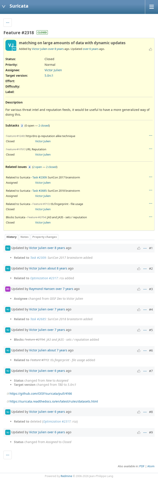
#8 (151, 412)
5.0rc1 (49, 75)
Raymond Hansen (42, 288)
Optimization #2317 (44, 278)
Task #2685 (39, 191)
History (12, 237)
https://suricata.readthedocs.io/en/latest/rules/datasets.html (54, 401)
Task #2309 (39, 177)
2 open (37, 167)
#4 (151, 309)
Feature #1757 (15, 149)
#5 (151, 330)
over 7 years (64, 288)
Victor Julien (39, 49)
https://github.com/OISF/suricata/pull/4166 (41, 393)
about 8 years (57, 268)
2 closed (43, 125)
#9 (151, 432)
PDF (142, 466)
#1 (151, 248)
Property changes (44, 237)
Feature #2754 (36, 217)
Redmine (66, 476)
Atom (151, 466)
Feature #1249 (15, 136)
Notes (24, 237)
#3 (151, 289)
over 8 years (56, 49)
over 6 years (90, 49)
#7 (151, 371)
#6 (151, 350)
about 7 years (57, 350)
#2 (151, 268)
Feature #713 (40, 204)
